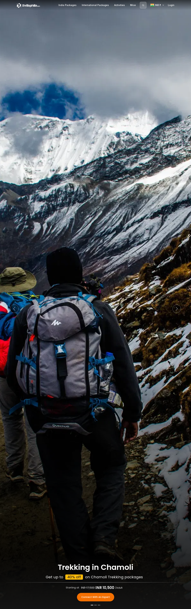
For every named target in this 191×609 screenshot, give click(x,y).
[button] (14, 309)
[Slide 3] (99, 605)
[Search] (143, 5)
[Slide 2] (95, 605)
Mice (133, 5)
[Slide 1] (92, 605)
